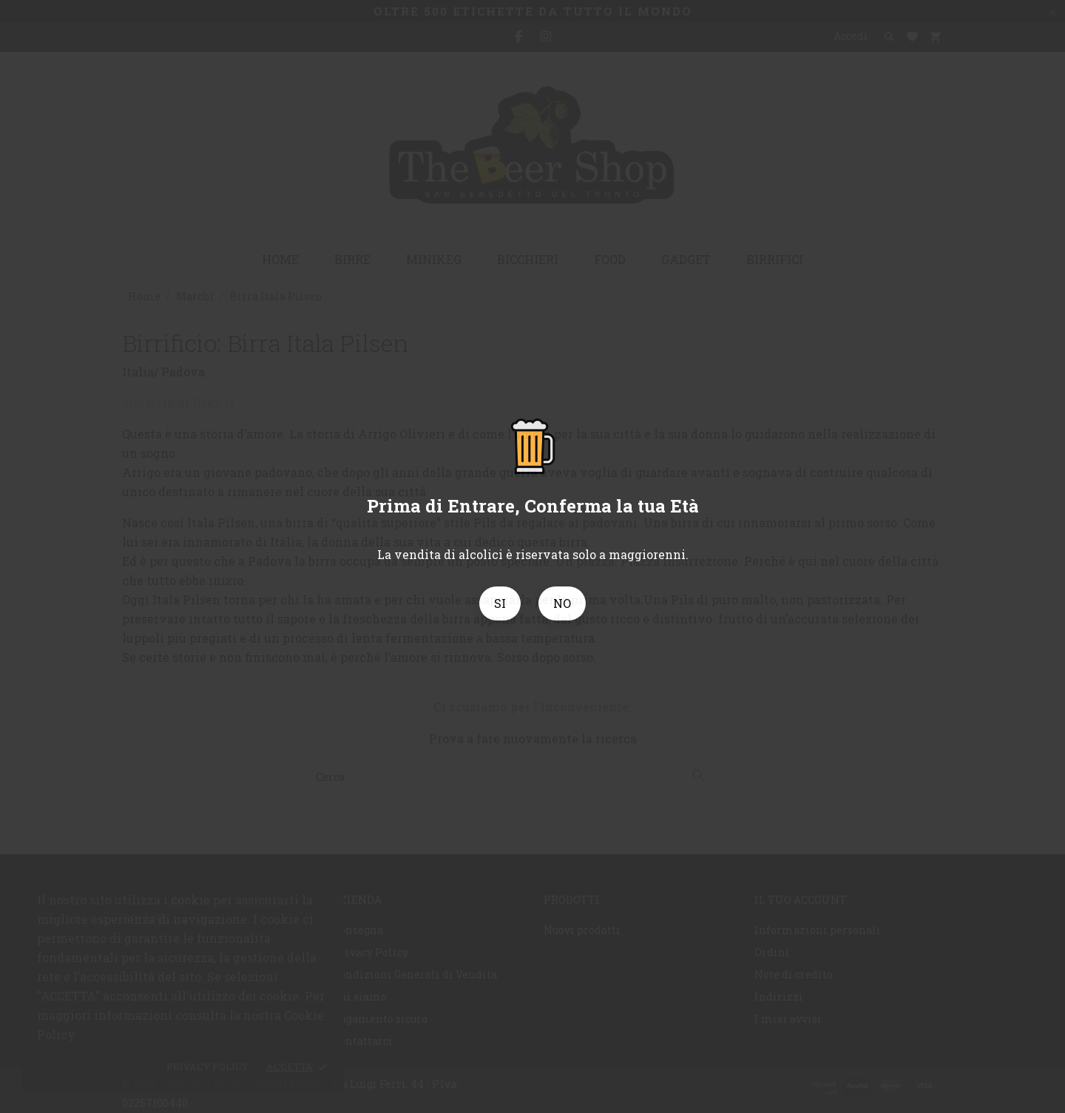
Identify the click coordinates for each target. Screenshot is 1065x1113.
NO (562, 603)
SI (500, 603)
